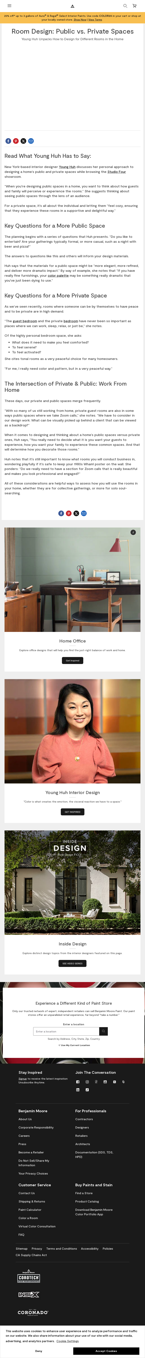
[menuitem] (77, 1082)
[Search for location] (103, 1031)
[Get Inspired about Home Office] (72, 660)
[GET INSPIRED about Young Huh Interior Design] (72, 811)
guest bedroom (25, 321)
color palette (58, 275)
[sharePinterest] (16, 141)
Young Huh (67, 167)
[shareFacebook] (8, 141)
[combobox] (66, 1031)
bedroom (71, 321)
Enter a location (73, 1024)
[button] (133, 532)
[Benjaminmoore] (72, 6)
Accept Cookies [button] (106, 1351)
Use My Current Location (74, 1045)
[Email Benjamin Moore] (31, 141)
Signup (23, 1078)
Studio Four (116, 171)
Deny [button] (38, 1351)
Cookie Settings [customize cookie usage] (67, 1341)
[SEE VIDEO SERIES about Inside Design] (72, 963)
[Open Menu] (9, 6)
